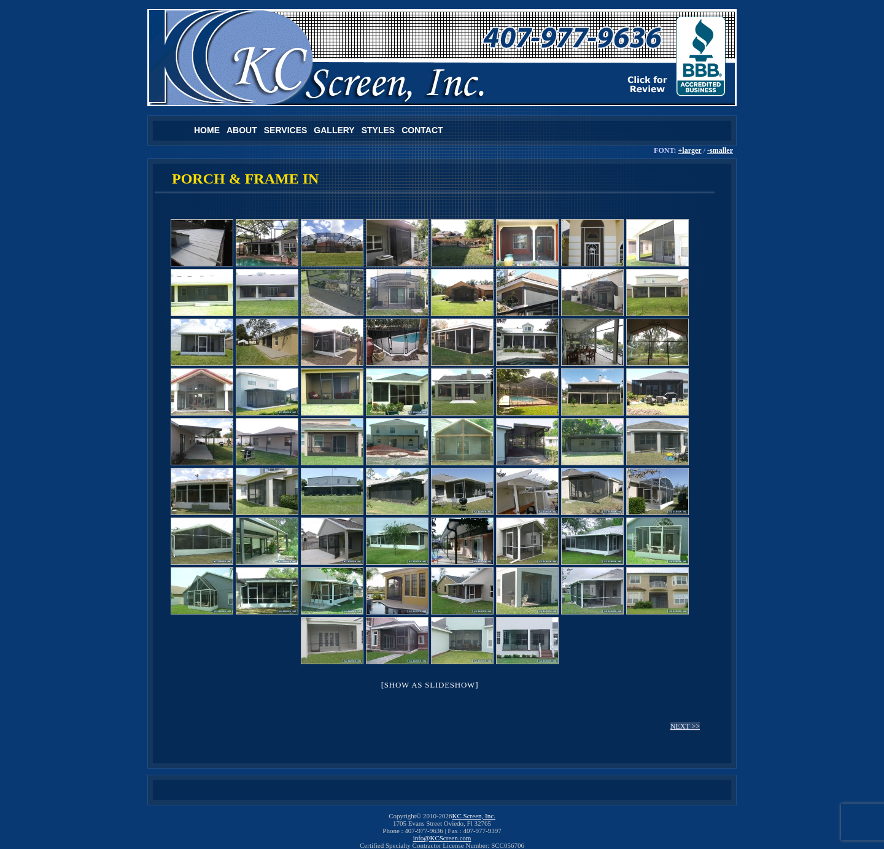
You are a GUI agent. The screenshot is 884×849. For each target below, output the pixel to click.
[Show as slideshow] (429, 684)
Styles (378, 130)
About (242, 130)
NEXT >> (685, 726)
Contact (422, 130)
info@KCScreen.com (442, 838)
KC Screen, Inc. (473, 816)
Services (286, 130)
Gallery (334, 130)
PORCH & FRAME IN (245, 179)
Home (207, 130)
